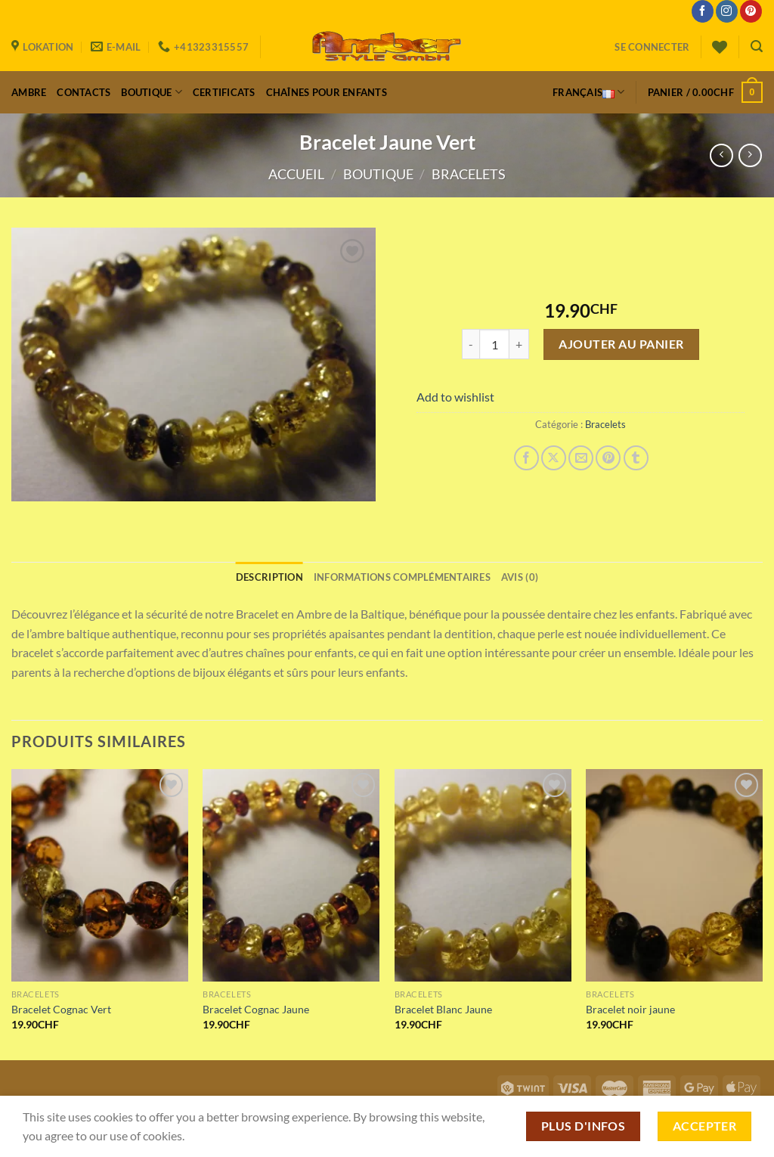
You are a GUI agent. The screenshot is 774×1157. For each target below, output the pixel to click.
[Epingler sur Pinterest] (608, 457)
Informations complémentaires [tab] (402, 577)
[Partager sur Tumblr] (636, 457)
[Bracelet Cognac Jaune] (291, 875)
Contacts (83, 92)
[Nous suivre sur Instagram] (727, 11)
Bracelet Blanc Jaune (443, 1009)
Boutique (151, 92)
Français (589, 92)
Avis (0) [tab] (519, 577)
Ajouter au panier (621, 344)
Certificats (224, 92)
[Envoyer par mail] (580, 457)
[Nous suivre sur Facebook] (703, 11)
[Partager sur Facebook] (526, 457)
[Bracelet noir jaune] (674, 875)
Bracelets (469, 174)
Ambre (28, 92)
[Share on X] (553, 457)
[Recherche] (757, 46)
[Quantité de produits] (494, 344)
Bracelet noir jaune (630, 1009)
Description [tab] (269, 577)
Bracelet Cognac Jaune (256, 1009)
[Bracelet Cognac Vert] (99, 875)
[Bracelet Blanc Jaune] (483, 875)
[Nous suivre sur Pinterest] (751, 11)
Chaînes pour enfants (326, 92)
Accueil (296, 174)
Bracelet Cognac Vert (61, 1009)
